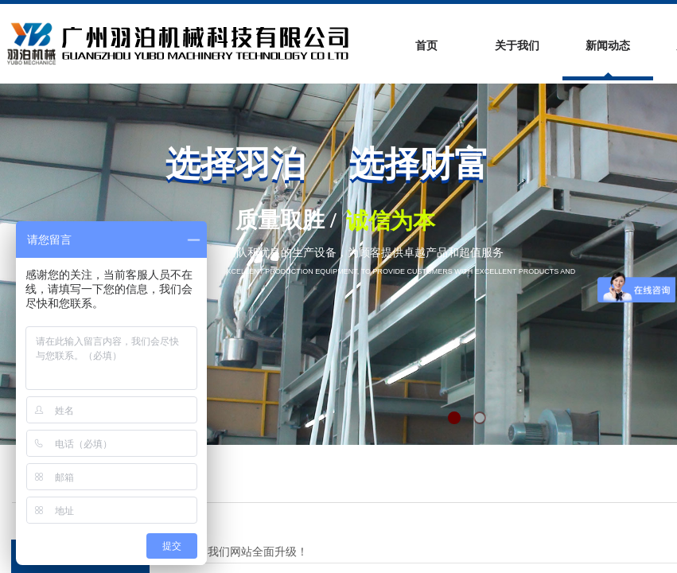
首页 (426, 46)
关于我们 (517, 46)
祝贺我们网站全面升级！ (246, 552)
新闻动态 (608, 46)
